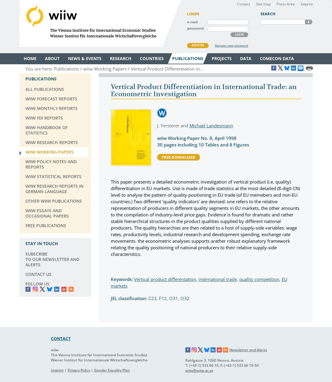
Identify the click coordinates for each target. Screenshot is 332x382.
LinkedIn (56, 289)
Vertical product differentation (165, 279)
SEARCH (308, 22)
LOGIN (239, 34)
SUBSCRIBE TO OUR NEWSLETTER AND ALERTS (52, 259)
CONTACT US (38, 274)
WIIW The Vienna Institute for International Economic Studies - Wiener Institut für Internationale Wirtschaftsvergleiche (100, 23)
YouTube (63, 289)
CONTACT (61, 338)
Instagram (194, 350)
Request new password (231, 45)
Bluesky (49, 289)
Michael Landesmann (211, 126)
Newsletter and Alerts (248, 349)
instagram (35, 289)
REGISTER (198, 45)
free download (178, 157)
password (195, 28)
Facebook (28, 289)
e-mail (192, 22)
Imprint (307, 4)
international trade (217, 279)
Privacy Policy (79, 370)
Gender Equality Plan (112, 370)
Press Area (286, 4)
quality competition (259, 279)
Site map (263, 4)
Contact (243, 4)
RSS (71, 289)
